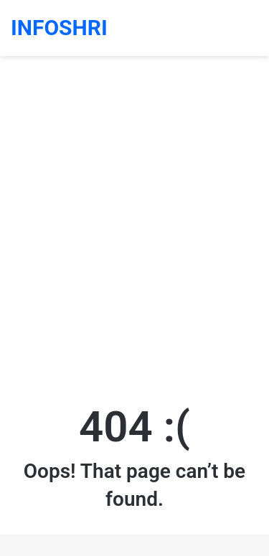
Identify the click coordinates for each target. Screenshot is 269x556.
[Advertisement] (134, 241)
